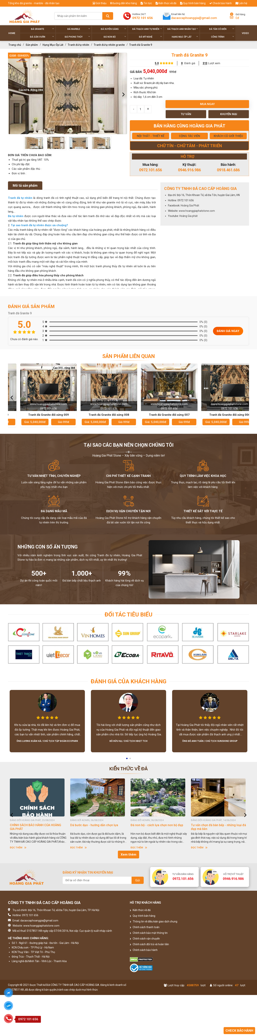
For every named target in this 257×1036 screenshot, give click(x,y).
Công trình (222, 36)
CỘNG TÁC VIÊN (189, 136)
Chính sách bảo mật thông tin (149, 932)
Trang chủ (15, 44)
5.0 (157, 63)
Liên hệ (241, 3)
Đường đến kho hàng (123, 3)
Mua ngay (207, 104)
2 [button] (130, 760)
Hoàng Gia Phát (190, 205)
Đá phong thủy (77, 36)
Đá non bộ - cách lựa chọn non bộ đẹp (217, 825)
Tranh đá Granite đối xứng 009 (98, 414)
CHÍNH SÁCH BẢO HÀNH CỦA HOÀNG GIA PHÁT (95, 827)
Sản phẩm (32, 44)
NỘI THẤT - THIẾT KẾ (150, 136)
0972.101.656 (150, 170)
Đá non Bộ (115, 36)
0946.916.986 (189, 170)
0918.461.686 (228, 170)
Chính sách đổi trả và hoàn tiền (149, 944)
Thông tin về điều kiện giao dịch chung (153, 921)
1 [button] (127, 760)
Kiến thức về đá (166, 3)
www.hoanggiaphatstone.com (197, 210)
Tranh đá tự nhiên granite (109, 44)
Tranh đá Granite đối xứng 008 (159, 414)
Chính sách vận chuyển (145, 938)
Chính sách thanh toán (144, 927)
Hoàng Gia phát (188, 215)
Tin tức (146, 3)
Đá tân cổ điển (221, 29)
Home (11, 33)
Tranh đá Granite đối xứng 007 (219, 414)
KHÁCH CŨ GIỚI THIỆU (228, 136)
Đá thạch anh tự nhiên (147, 29)
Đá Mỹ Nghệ (150, 36)
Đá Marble (78, 29)
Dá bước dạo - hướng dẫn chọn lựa (154, 825)
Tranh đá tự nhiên (78, 44)
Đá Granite (42, 29)
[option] (67, 93)
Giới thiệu (99, 3)
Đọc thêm (18, 847)
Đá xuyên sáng (113, 29)
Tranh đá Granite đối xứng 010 (38, 414)
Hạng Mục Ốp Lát (185, 36)
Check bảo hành (220, 3)
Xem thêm (128, 854)
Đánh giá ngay (228, 331)
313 (205, 63)
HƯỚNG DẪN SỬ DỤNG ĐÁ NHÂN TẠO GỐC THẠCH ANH (35, 827)
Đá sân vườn (42, 36)
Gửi (137, 880)
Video (245, 33)
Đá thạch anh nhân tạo (182, 29)
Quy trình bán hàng (193, 3)
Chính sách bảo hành (144, 949)
